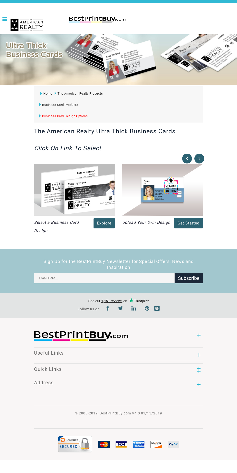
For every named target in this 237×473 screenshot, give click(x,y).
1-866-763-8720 (132, 21)
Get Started (189, 223)
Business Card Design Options (63, 116)
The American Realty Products (79, 93)
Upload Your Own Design (146, 222)
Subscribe (189, 278)
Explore (104, 223)
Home (46, 93)
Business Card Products (58, 105)
